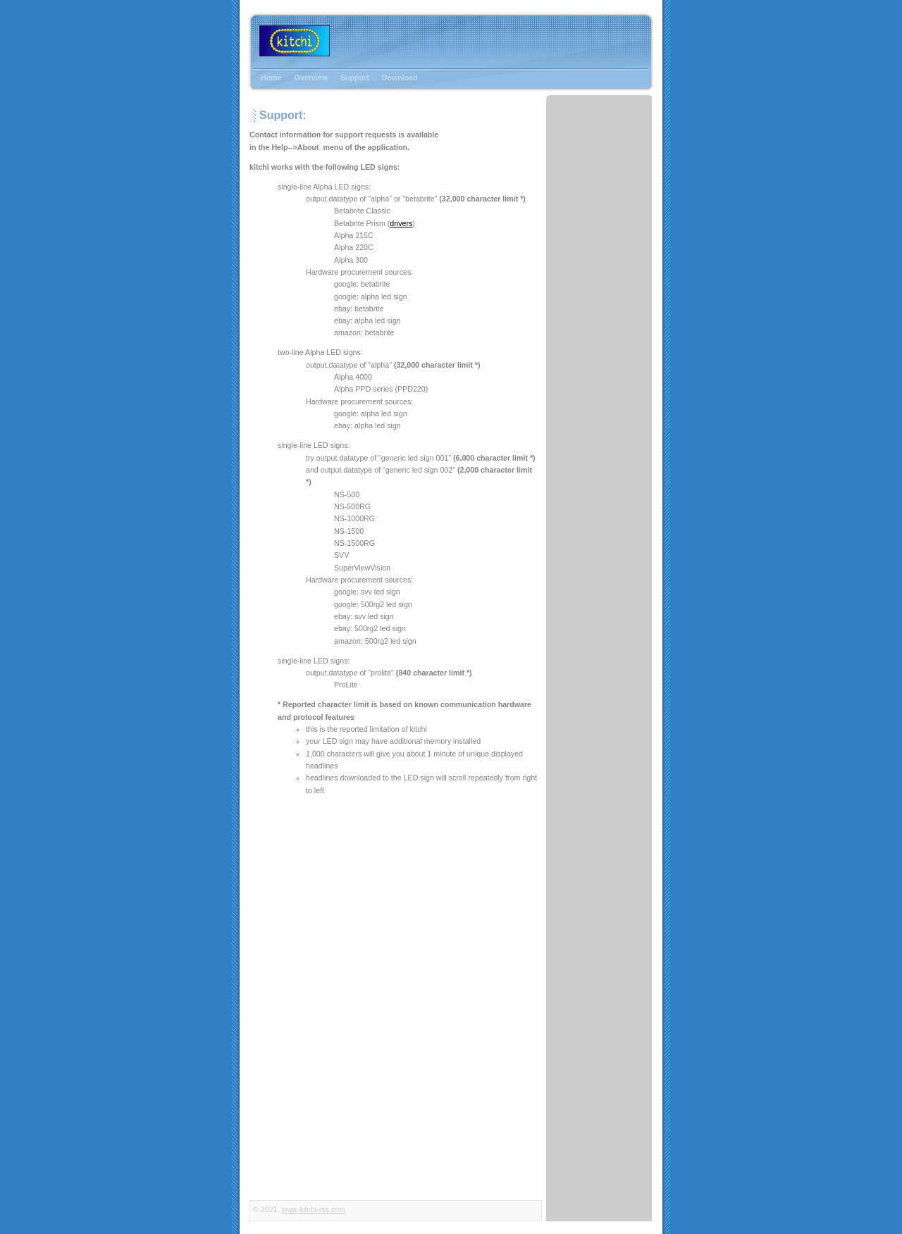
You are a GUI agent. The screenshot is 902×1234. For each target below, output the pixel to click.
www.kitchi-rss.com (313, 1209)
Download (400, 77)
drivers (401, 223)
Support (354, 77)
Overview (311, 77)
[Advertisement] (593, 131)
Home (271, 77)
